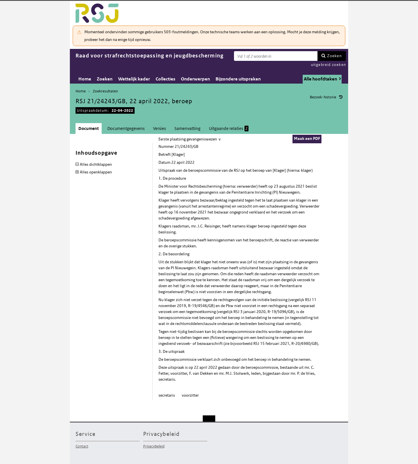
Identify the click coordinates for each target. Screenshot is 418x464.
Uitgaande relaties (228, 128)
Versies (159, 128)
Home (84, 79)
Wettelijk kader (134, 79)
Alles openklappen (96, 172)
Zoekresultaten (105, 91)
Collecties (165, 79)
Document (88, 128)
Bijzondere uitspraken (238, 79)
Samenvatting (187, 128)
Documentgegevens (126, 128)
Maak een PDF (307, 138)
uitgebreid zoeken (328, 64)
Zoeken (334, 55)
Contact (82, 446)
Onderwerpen (195, 79)
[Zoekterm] (275, 56)
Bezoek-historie (323, 97)
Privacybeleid (153, 446)
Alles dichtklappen (96, 164)
